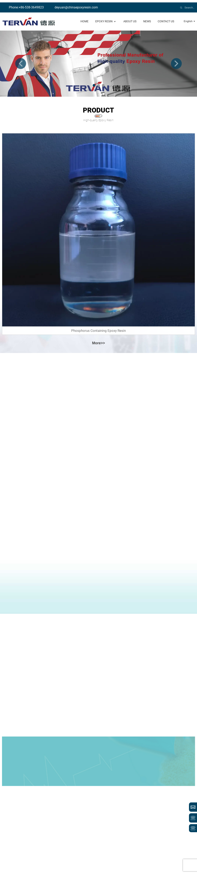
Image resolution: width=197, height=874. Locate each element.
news (147, 19)
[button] (20, 61)
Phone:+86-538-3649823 (26, 5)
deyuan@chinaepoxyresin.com (76, 5)
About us (129, 19)
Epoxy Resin (106, 19)
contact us (166, 19)
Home (84, 19)
